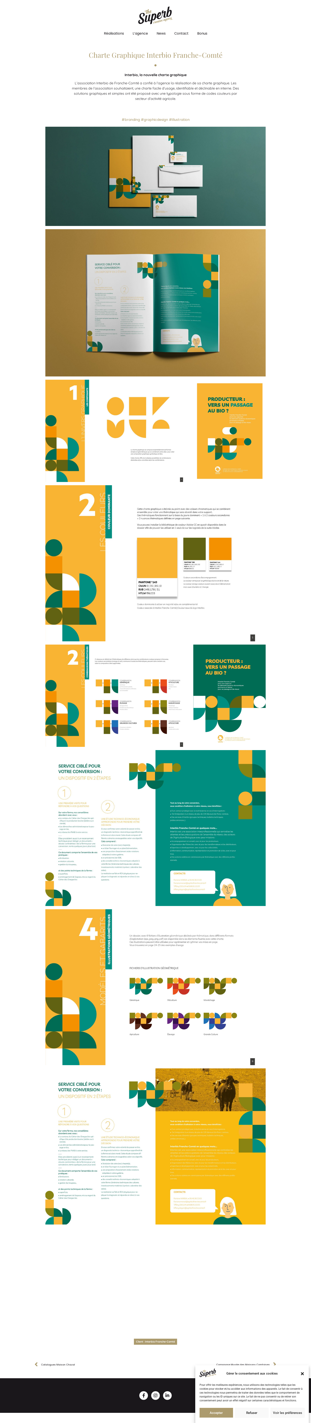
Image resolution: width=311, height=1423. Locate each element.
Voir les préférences (287, 1413)
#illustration (179, 119)
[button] (302, 1374)
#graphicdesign (154, 119)
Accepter (216, 1413)
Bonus (202, 33)
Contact (181, 33)
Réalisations (114, 33)
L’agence (140, 33)
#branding (131, 119)
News (161, 33)
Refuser (251, 1413)
